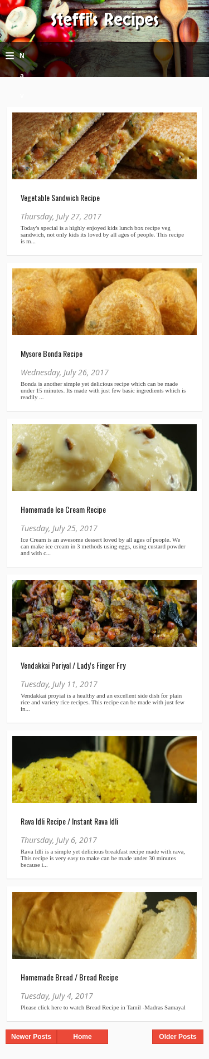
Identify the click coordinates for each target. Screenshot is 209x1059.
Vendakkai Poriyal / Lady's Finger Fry (73, 665)
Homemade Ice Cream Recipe (63, 509)
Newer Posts (31, 1037)
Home (82, 1037)
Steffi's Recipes (105, 20)
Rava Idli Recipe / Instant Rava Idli (69, 821)
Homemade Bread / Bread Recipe (69, 977)
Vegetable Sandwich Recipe (60, 197)
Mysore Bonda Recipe (51, 353)
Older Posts (177, 1037)
